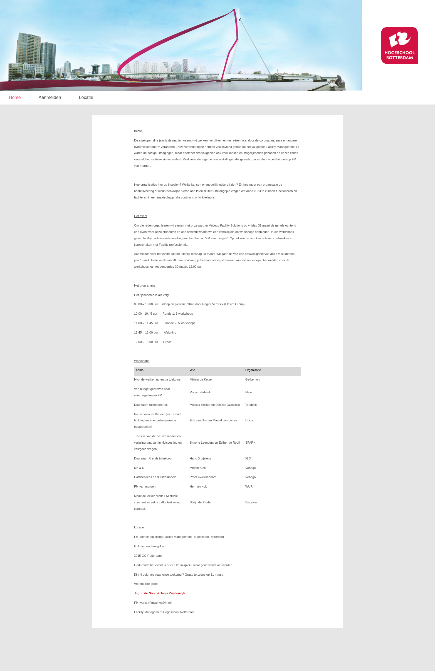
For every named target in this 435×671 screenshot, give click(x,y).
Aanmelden (50, 97)
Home (15, 97)
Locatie (86, 97)
